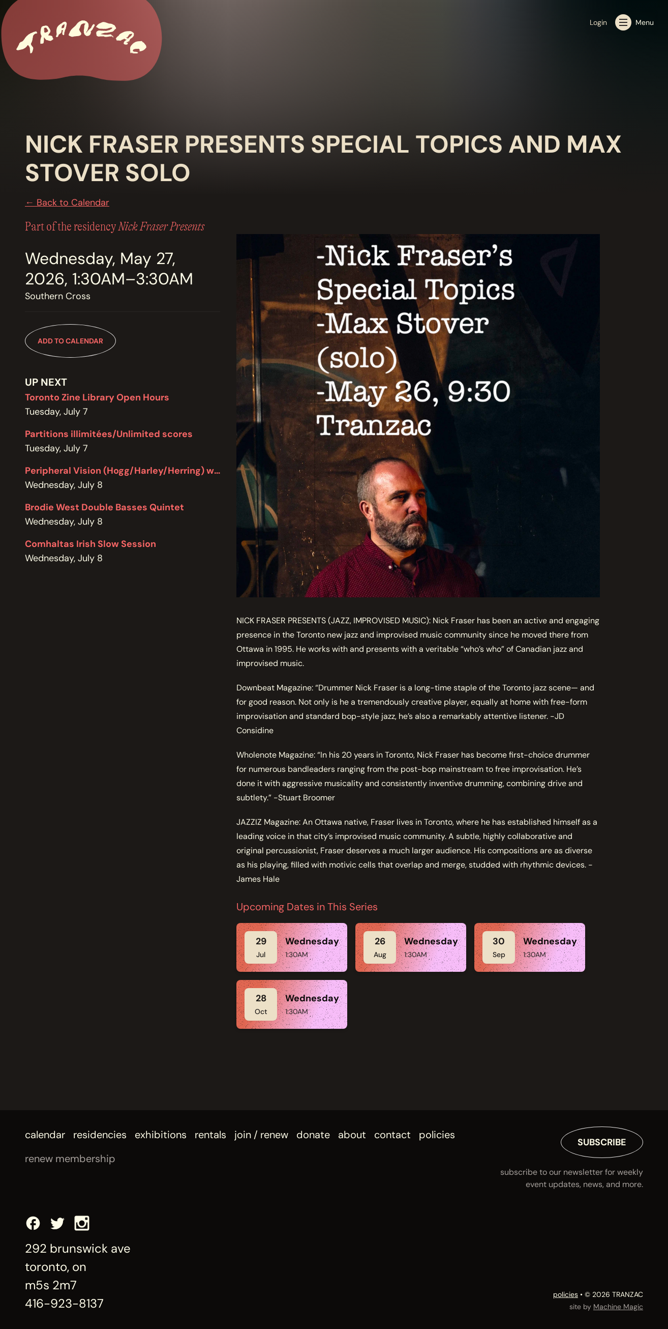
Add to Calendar (70, 340)
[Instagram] (82, 1223)
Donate (313, 1134)
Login (598, 22)
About (352, 1134)
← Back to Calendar (67, 202)
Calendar (45, 1134)
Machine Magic (618, 1306)
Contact (392, 1134)
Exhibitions (161, 1134)
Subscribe (602, 1142)
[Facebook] (33, 1223)
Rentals (210, 1134)
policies (565, 1294)
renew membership (70, 1158)
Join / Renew (261, 1134)
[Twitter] (57, 1223)
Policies (437, 1134)
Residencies (100, 1134)
